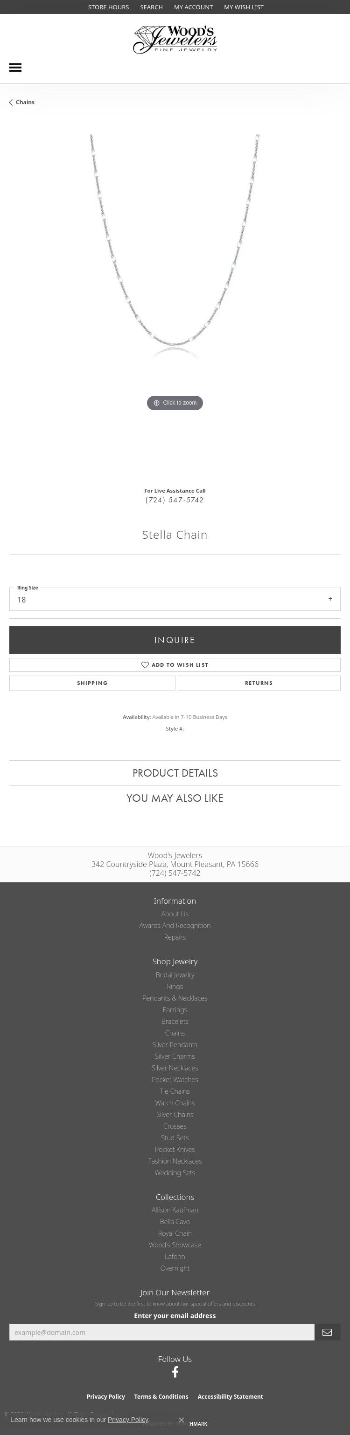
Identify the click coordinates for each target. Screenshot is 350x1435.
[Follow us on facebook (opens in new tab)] (175, 1372)
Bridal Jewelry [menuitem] (175, 974)
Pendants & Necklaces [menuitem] (175, 998)
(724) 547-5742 (175, 500)
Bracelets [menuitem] (175, 1021)
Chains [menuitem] (175, 1033)
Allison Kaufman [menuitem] (175, 1209)
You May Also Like (175, 798)
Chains (25, 102)
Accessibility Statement (230, 1397)
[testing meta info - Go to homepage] (175, 40)
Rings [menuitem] (175, 986)
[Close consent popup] (181, 1420)
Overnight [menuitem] (175, 1268)
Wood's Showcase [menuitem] (175, 1244)
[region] (175, 300)
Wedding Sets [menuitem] (175, 1172)
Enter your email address (175, 1315)
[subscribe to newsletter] (328, 1332)
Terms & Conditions (161, 1397)
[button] (150, 7)
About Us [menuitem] (175, 913)
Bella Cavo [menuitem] (175, 1221)
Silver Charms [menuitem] (175, 1056)
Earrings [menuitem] (175, 1009)
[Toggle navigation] (15, 67)
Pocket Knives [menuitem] (175, 1149)
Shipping (92, 683)
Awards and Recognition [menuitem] (175, 925)
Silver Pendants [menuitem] (175, 1044)
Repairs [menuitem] (175, 937)
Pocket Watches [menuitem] (175, 1079)
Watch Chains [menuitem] (175, 1102)
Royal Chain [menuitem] (175, 1233)
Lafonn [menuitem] (175, 1256)
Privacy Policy (106, 1397)
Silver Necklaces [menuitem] (175, 1067)
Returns (259, 683)
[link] (107, 7)
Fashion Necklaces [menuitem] (175, 1161)
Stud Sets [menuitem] (175, 1137)
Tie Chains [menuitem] (175, 1091)
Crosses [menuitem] (175, 1126)
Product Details (175, 772)
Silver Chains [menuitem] (174, 1114)
